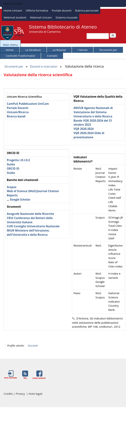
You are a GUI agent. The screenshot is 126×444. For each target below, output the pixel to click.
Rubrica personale (86, 10)
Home (10, 50)
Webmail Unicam (41, 17)
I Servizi (82, 50)
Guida (11, 164)
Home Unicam (13, 10)
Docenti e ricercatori (43, 66)
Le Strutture (33, 50)
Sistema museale (66, 17)
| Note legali (34, 393)
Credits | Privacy (15, 393)
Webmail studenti (15, 17)
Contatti (52, 56)
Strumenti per (108, 50)
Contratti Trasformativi (20, 56)
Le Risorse (59, 50)
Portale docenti (61, 10)
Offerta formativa (37, 10)
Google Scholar (20, 199)
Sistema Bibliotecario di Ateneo (63, 27)
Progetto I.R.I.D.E (18, 160)
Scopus (11, 187)
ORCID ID (13, 168)
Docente (33, 345)
